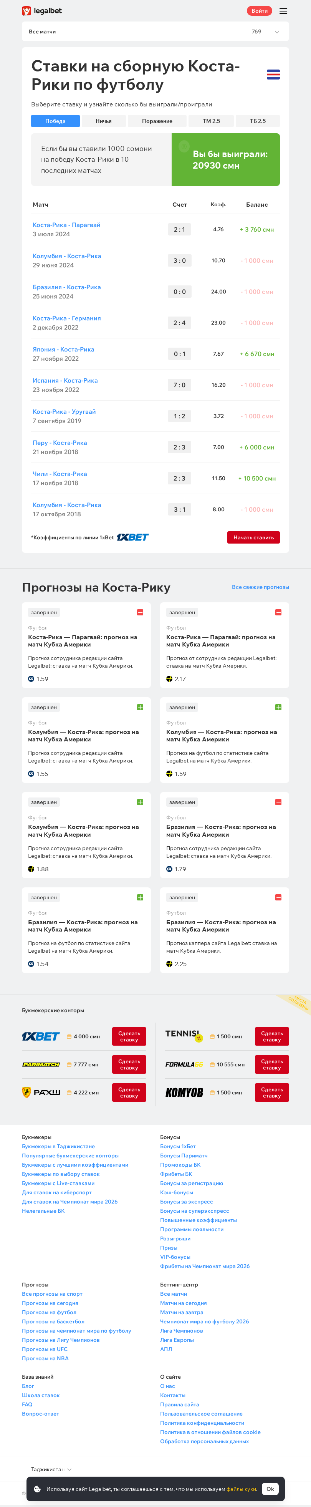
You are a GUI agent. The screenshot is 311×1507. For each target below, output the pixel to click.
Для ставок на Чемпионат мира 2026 (70, 1203)
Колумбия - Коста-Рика (67, 257)
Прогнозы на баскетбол (53, 1323)
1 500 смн (229, 1038)
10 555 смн (231, 1066)
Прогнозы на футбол (49, 1314)
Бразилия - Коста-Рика (67, 288)
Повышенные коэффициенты (198, 1222)
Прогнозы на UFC (45, 1351)
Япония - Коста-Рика (63, 351)
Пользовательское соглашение (201, 1415)
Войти (259, 10)
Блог (28, 1387)
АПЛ (166, 1351)
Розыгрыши (175, 1240)
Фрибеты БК (176, 1175)
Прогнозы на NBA (45, 1360)
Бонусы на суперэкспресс (194, 1212)
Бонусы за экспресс (186, 1203)
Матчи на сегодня (183, 1304)
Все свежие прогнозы (260, 588)
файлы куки (241, 1488)
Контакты (172, 1397)
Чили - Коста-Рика (60, 475)
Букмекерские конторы (53, 1012)
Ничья (104, 122)
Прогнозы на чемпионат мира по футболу (76, 1332)
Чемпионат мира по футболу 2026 (204, 1323)
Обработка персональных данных (204, 1443)
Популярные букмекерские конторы (70, 1157)
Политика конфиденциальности (202, 1424)
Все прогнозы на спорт (52, 1295)
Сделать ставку (129, 1094)
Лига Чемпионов (181, 1332)
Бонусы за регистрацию (191, 1185)
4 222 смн (86, 1094)
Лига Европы (177, 1341)
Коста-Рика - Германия (67, 320)
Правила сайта (179, 1406)
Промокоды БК (180, 1166)
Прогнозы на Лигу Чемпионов (61, 1341)
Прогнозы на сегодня (50, 1304)
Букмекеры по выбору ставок (61, 1175)
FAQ (27, 1406)
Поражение (157, 122)
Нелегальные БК (43, 1212)
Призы (168, 1249)
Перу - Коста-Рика (60, 444)
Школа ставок (41, 1397)
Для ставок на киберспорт (57, 1194)
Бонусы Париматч (184, 1157)
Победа (55, 122)
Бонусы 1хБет (178, 1148)
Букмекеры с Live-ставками (58, 1185)
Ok (270, 1488)
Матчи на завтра (181, 1314)
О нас (167, 1387)
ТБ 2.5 (258, 122)
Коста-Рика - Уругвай (64, 413)
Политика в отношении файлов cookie (210, 1434)
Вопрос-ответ (40, 1415)
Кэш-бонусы (176, 1194)
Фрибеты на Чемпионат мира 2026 (205, 1268)
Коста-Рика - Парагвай (67, 226)
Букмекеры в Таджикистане (58, 1148)
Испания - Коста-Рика (65, 382)
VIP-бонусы (175, 1258)
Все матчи (173, 1295)
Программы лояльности (191, 1231)
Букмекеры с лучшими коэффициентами (75, 1166)
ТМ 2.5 (211, 122)
